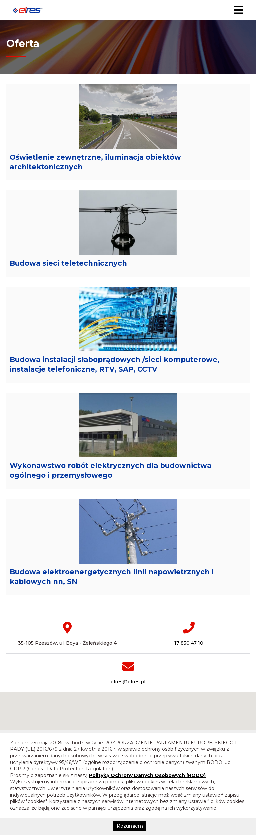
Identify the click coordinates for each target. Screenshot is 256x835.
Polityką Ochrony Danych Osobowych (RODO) (147, 775)
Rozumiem (130, 826)
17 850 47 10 (188, 669)
